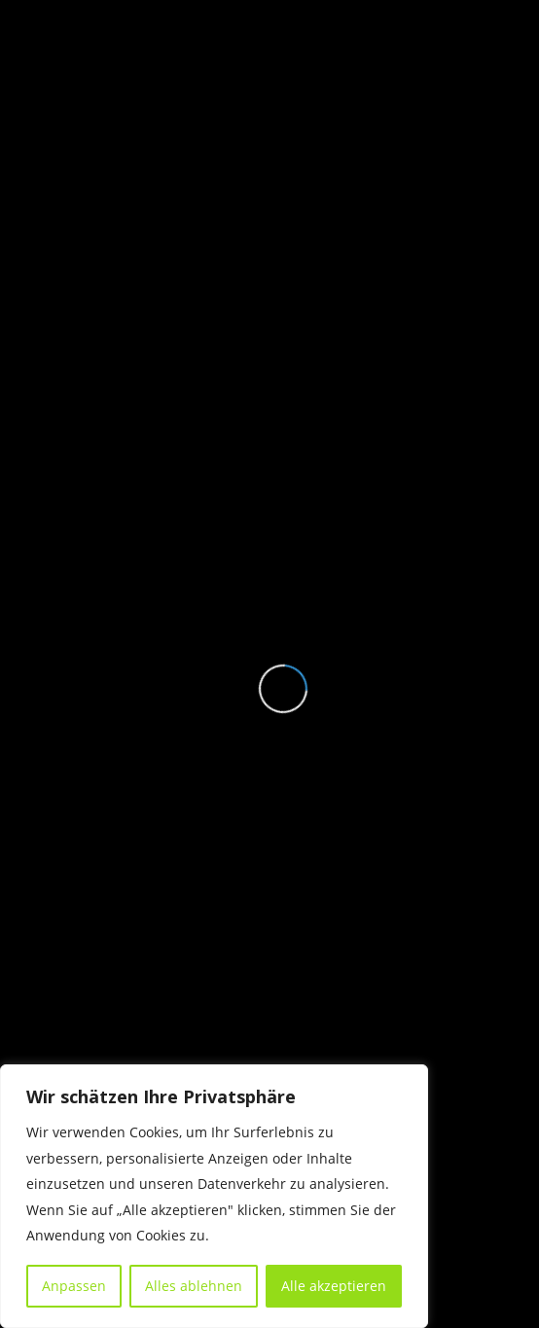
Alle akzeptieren (333, 1285)
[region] (214, 1196)
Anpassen (74, 1285)
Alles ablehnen (193, 1285)
